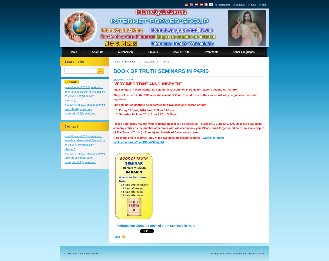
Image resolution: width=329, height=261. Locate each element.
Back (116, 236)
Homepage (224, 4)
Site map (240, 4)
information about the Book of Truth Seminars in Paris (157, 225)
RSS (253, 4)
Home (116, 61)
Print (264, 4)
